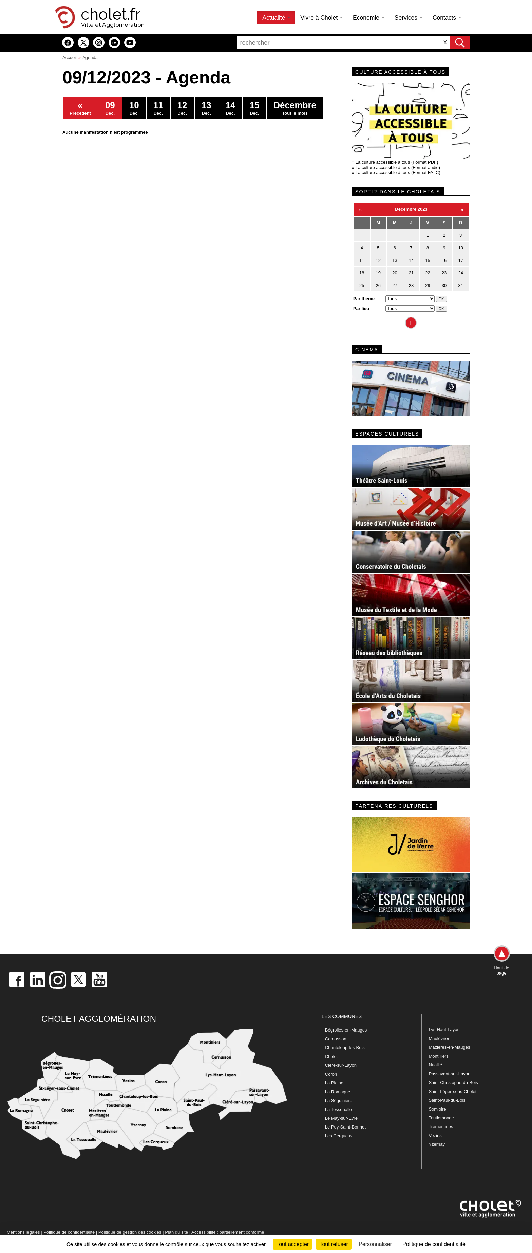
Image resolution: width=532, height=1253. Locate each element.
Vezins (435, 1135)
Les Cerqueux (339, 1135)
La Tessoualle (338, 1109)
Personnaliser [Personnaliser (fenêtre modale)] (375, 1244)
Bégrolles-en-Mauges (346, 1030)
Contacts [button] (447, 17)
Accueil (69, 57)
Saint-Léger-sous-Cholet (452, 1091)
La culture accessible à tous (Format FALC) (398, 172)
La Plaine (334, 1082)
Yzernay (437, 1144)
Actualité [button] (276, 17)
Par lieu (361, 308)
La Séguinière (338, 1100)
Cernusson (335, 1038)
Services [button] (408, 17)
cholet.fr (110, 14)
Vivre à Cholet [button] (321, 17)
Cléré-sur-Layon (341, 1065)
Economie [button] (368, 17)
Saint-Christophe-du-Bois (453, 1082)
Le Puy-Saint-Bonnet (345, 1127)
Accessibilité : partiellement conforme (227, 1232)
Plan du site (176, 1232)
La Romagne (337, 1091)
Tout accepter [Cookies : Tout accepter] (292, 1244)
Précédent (80, 108)
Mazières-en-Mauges (449, 1047)
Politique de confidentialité (69, 1232)
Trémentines (441, 1126)
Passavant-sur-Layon (449, 1073)
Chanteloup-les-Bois (345, 1047)
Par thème (364, 298)
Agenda (90, 57)
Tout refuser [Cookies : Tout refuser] (333, 1244)
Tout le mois (294, 108)
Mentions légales (23, 1232)
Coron (331, 1074)
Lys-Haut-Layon (444, 1029)
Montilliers (439, 1056)
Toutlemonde (441, 1117)
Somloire (437, 1109)
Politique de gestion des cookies (130, 1232)
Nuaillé (435, 1064)
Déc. (110, 108)
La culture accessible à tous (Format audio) (398, 167)
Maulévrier (439, 1038)
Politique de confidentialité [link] (434, 1244)
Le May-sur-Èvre (341, 1118)
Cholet (331, 1056)
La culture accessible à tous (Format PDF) (397, 162)
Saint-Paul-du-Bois (447, 1100)
